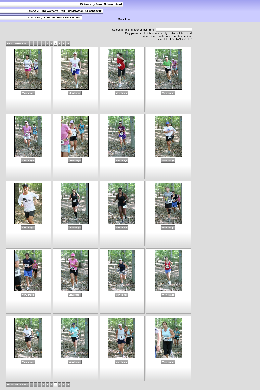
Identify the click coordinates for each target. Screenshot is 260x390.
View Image (28, 93)
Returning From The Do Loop (62, 17)
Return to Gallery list (17, 43)
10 (68, 43)
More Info (124, 19)
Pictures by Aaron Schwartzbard (101, 4)
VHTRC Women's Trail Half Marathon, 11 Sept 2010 (69, 10)
